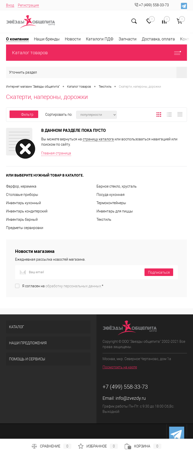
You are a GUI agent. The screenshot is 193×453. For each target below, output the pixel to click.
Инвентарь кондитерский (26, 211)
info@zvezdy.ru (131, 398)
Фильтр (23, 114)
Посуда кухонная (110, 195)
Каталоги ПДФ (99, 39)
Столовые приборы (22, 195)
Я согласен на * (62, 286)
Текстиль (103, 219)
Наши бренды (47, 39)
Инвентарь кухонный (23, 203)
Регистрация (28, 5)
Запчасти (127, 39)
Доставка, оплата (158, 39)
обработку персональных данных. (73, 286)
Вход (10, 5)
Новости (73, 39)
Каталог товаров (96, 52)
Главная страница (56, 153)
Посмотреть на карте (120, 367)
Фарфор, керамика (21, 186)
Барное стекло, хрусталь (116, 186)
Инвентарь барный (22, 219)
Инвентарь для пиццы (114, 211)
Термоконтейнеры (111, 203)
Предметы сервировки (24, 228)
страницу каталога (98, 139)
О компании (17, 39)
